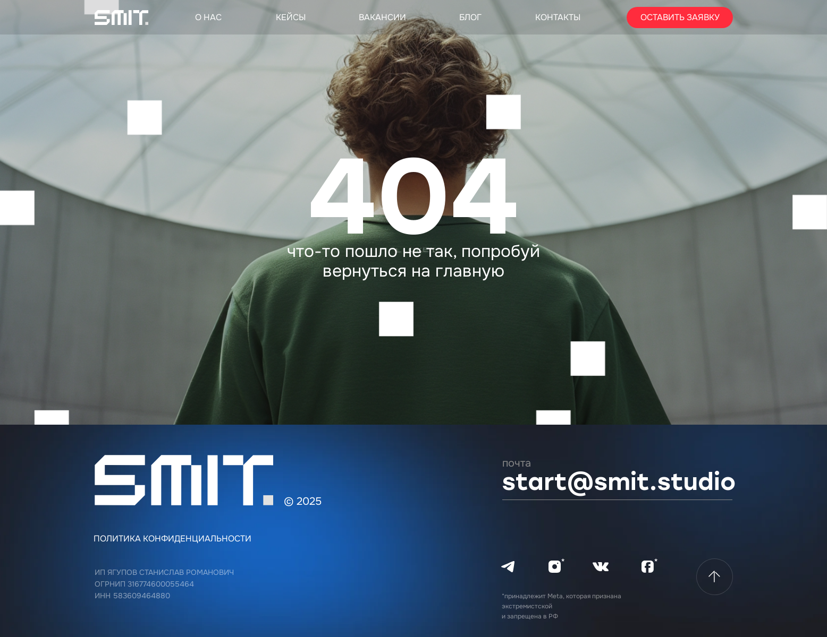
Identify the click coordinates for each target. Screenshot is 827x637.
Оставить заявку (680, 17)
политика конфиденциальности (172, 538)
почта (516, 463)
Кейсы (291, 17)
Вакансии (382, 17)
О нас (208, 17)
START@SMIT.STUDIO (619, 482)
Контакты (557, 17)
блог (470, 17)
